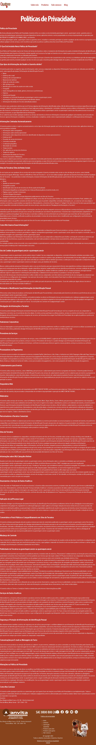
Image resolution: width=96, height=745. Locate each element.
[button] (35, 5)
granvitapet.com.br (62, 33)
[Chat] (6, 712)
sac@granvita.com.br (42, 694)
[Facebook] (62, 711)
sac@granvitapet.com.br (86, 297)
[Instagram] (57, 711)
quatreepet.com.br (74, 33)
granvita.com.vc (86, 33)
